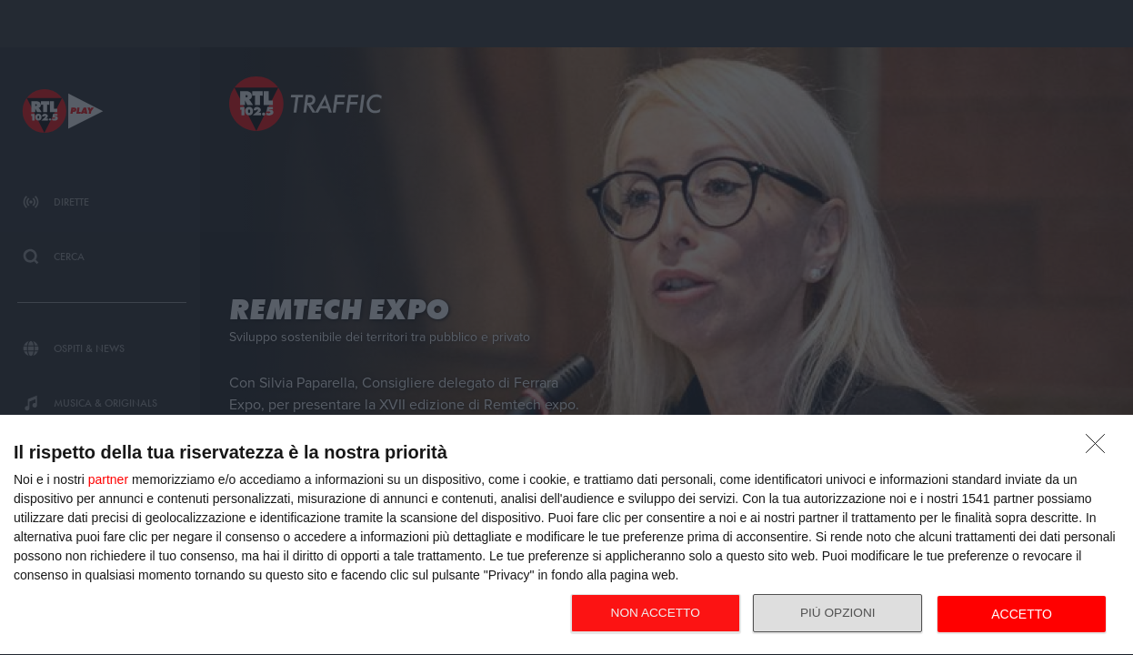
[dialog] (566, 535)
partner (108, 479)
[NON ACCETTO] (1100, 448)
